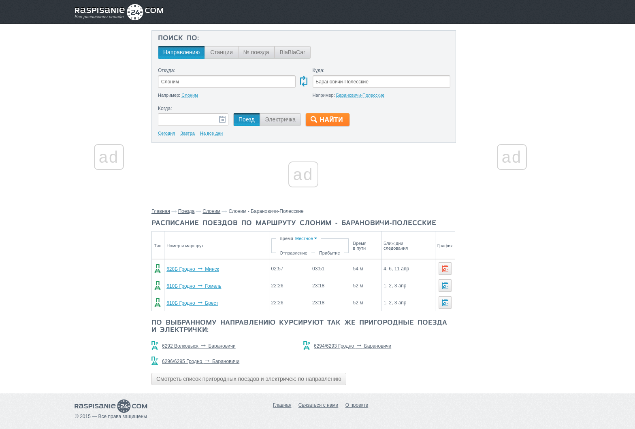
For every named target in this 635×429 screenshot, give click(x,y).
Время (286, 238)
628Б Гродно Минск (192, 269)
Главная (160, 211)
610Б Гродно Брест (192, 303)
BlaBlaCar (292, 52)
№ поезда (256, 52)
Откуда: (166, 70)
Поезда (186, 211)
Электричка (280, 119)
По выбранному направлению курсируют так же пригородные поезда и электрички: (299, 326)
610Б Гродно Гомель (193, 286)
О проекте (357, 405)
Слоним (211, 211)
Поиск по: (178, 38)
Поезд (247, 119)
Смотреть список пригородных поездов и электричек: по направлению (248, 379)
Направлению (181, 52)
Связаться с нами (318, 405)
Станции (221, 52)
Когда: (165, 108)
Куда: (319, 70)
